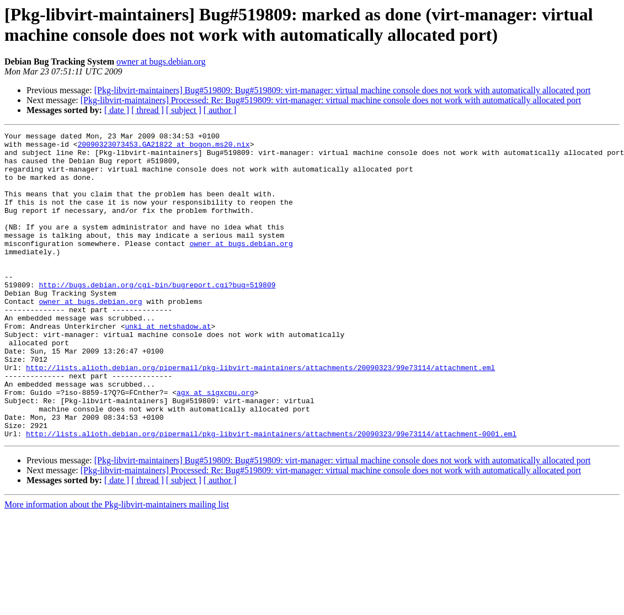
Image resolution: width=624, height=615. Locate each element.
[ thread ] (147, 110)
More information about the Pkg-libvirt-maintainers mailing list (116, 565)
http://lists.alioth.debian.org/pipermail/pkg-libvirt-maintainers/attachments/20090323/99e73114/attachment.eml (260, 415)
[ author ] (220, 110)
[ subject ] (183, 110)
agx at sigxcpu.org (215, 445)
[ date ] (116, 110)
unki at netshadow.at (168, 366)
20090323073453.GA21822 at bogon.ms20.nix (164, 147)
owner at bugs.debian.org (160, 61)
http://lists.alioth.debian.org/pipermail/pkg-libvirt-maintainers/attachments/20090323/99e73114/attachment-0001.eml (271, 495)
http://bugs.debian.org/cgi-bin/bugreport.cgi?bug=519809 (157, 316)
